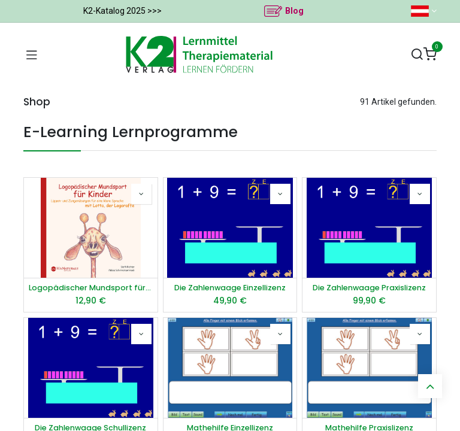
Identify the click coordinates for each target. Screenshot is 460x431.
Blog (294, 11)
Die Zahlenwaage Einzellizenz (230, 287)
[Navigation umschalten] (31, 54)
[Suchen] (416, 54)
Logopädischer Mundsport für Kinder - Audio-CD (91, 287)
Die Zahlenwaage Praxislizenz (369, 287)
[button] (141, 194)
